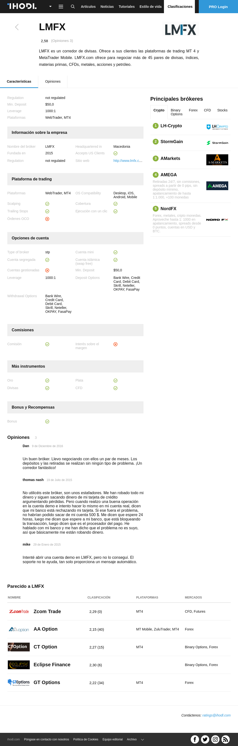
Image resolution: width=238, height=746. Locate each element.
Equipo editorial (113, 739)
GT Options (47, 682)
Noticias (107, 7)
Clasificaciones (180, 7)
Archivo (132, 739)
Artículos (88, 7)
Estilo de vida (151, 7)
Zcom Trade (47, 611)
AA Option (45, 629)
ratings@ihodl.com (216, 715)
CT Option (45, 646)
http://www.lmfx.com (129, 161)
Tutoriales (127, 7)
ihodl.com (13, 739)
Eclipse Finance (52, 664)
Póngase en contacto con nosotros (46, 739)
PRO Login (218, 7)
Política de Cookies (85, 739)
